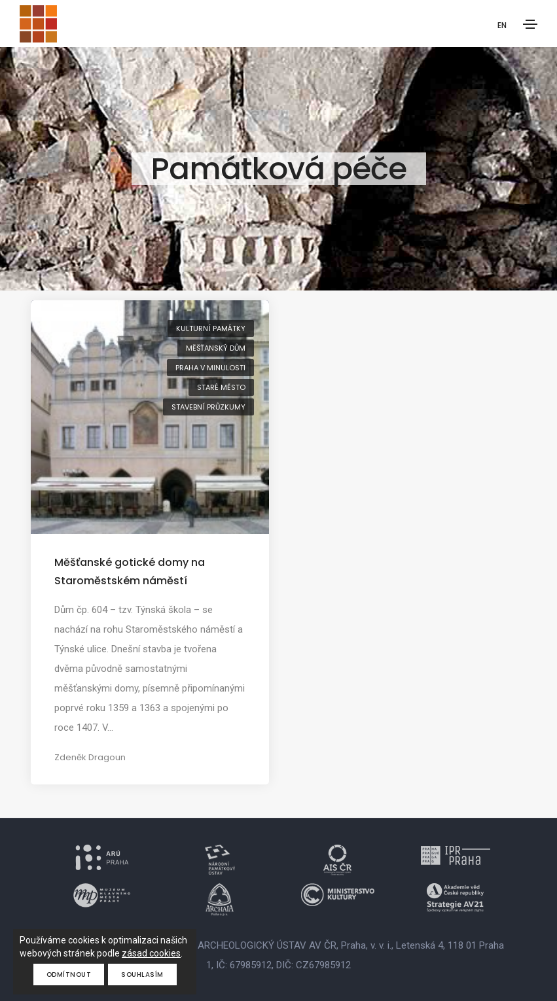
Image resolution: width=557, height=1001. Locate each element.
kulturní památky (210, 328)
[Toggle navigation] (530, 24)
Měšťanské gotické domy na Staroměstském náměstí (129, 571)
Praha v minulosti (210, 367)
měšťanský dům (215, 348)
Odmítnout (69, 974)
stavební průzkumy (208, 407)
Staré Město (221, 387)
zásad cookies (151, 953)
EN (502, 25)
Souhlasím (142, 974)
